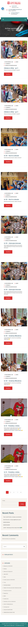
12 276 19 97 (14, 6)
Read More (8, 74)
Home (9, 30)
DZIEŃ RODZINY (6, 525)
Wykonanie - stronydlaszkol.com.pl (17, 625)
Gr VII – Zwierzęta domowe (12, 243)
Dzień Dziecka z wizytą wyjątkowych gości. (12, 519)
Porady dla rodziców (7, 590)
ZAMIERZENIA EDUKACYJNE (9, 612)
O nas (4, 582)
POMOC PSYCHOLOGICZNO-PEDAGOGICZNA (12, 587)
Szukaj (3, 500)
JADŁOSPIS (5, 574)
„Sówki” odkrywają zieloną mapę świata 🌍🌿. (12, 527)
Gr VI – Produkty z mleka (11, 426)
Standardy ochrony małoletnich (9, 601)
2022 (13, 30)
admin (17, 61)
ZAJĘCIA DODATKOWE (7, 609)
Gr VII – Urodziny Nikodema (12, 336)
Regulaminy (5, 593)
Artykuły (5, 568)
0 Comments (7, 63)
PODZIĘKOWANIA (6, 585)
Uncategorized (6, 607)
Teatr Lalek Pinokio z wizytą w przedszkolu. (12, 517)
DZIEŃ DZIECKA (6, 522)
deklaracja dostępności (7, 571)
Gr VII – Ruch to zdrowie (11, 156)
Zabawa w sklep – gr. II (11, 68)
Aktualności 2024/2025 (7, 566)
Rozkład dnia (5, 598)
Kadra (4, 577)
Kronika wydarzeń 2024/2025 (11, 65)
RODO (4, 596)
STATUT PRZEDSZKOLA (8, 604)
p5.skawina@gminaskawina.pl (15, 9)
